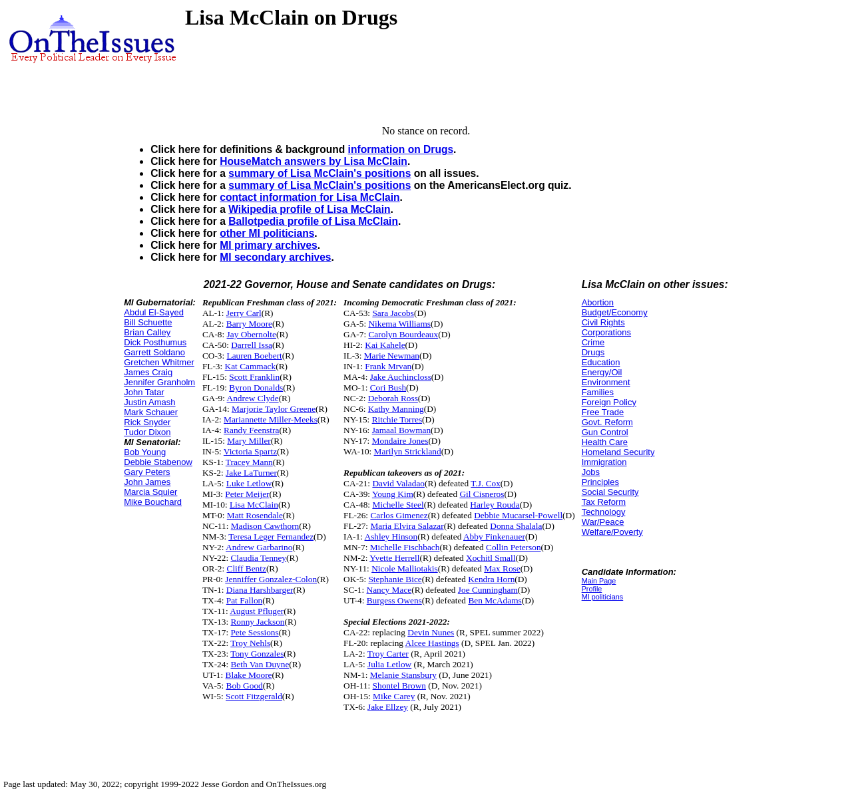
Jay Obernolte (251, 334)
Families (598, 392)
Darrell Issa (251, 345)
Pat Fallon (244, 600)
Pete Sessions (254, 632)
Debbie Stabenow (158, 462)
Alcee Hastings (432, 643)
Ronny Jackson (257, 622)
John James (147, 482)
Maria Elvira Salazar (406, 526)
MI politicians (603, 597)
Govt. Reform (607, 422)
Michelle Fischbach (405, 547)
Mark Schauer (151, 412)
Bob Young (145, 452)
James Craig (148, 372)
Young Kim (392, 494)
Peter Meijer (247, 494)
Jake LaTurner (251, 473)
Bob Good (244, 686)
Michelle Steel (397, 505)
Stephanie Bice (394, 579)
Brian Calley (147, 332)
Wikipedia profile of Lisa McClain (309, 209)
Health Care (605, 442)
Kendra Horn (491, 579)
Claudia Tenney (258, 558)
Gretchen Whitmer (159, 362)
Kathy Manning (396, 409)
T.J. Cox (486, 483)
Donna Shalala (516, 526)
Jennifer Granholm (159, 382)
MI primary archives (268, 245)
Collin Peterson (513, 547)
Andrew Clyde (253, 398)
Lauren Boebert (254, 356)
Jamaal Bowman (401, 430)
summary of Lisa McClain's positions (319, 173)
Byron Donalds (256, 388)
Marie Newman (391, 356)
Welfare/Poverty (612, 532)
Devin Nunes (430, 632)
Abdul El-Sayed (154, 312)
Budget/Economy (615, 312)
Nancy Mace (389, 590)
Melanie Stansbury (403, 675)
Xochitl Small (490, 558)
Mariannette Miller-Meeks (271, 419)
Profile (592, 589)
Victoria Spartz (250, 451)
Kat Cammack (250, 366)
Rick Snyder (147, 422)
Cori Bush (388, 388)
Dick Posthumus (155, 342)
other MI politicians (267, 233)
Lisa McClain (254, 505)
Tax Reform (604, 502)
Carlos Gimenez (398, 515)
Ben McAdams (494, 600)
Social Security (610, 492)
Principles (600, 482)
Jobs (591, 472)
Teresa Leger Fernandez (271, 537)
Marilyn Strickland (407, 451)
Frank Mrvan (388, 366)
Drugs (593, 352)
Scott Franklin (254, 377)
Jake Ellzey (387, 707)
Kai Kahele (385, 345)
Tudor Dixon (147, 432)
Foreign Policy (609, 402)
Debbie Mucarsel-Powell (518, 515)
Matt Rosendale (255, 515)
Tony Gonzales (257, 654)
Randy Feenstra (251, 430)
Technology (604, 512)
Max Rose (502, 568)
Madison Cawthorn (265, 526)
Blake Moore (249, 675)
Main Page (599, 581)
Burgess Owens (394, 600)
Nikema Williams (399, 324)
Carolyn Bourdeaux (403, 334)
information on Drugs (401, 149)
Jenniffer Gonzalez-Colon (271, 579)
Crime (593, 342)
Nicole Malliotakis (404, 568)
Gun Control (605, 432)
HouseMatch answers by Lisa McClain (313, 161)
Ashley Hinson (391, 537)
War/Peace (603, 522)
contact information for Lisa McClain (309, 197)
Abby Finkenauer (494, 537)
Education (601, 362)
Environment (606, 382)
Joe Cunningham (488, 590)
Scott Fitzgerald (254, 696)
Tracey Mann (249, 462)
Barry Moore (249, 324)
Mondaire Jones (400, 441)
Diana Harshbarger (260, 590)
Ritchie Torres (397, 419)
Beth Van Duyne (259, 664)
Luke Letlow (249, 483)
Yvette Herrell (394, 558)
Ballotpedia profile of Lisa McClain (313, 221)
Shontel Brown (399, 686)
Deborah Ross (393, 398)
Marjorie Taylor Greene (274, 409)
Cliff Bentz (246, 568)
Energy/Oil (602, 372)
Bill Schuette (148, 322)
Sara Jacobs (393, 313)
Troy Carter (388, 654)
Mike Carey (394, 696)
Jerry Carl (244, 313)
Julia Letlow (389, 664)
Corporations (606, 332)
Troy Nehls (250, 643)
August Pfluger (257, 611)
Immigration (604, 462)
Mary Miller (249, 441)
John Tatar (144, 392)
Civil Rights (603, 322)
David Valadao (398, 483)
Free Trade (603, 412)
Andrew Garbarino (259, 547)
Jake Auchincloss (400, 377)
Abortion (598, 302)
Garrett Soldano (154, 352)
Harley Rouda (494, 505)
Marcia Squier (150, 492)
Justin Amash (149, 402)
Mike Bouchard (153, 502)
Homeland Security (618, 452)
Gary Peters (147, 472)
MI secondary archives (275, 257)
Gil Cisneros (481, 494)
